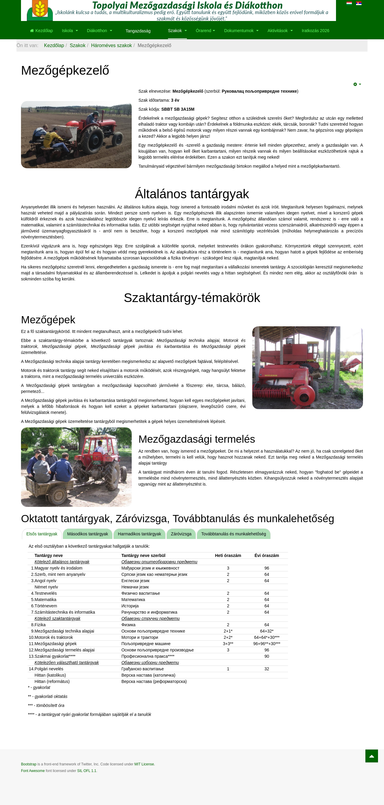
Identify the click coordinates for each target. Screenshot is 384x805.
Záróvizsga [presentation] (181, 533)
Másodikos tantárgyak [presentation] (87, 533)
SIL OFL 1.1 (86, 771)
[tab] (42, 533)
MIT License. (144, 764)
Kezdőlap (41, 30)
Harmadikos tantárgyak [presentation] (139, 533)
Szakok (177, 30)
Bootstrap (28, 764)
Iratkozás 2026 (315, 30)
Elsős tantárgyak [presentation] (42, 533)
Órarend (205, 30)
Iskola (70, 30)
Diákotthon (99, 30)
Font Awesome (33, 771)
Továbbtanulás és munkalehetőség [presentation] (233, 533)
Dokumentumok (241, 30)
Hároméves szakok (111, 45)
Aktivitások (280, 30)
